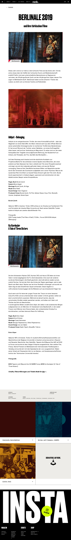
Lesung (22, 534)
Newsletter (13, 534)
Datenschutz (13, 531)
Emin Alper (33, 398)
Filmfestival (38, 398)
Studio (14, 1)
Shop (65, 1)
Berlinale (28, 398)
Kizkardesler (44, 398)
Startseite (3, 531)
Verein (9, 1)
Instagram (13, 535)
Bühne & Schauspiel (12, 398)
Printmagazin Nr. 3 (35, 531)
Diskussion (23, 535)
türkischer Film (51, 398)
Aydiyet (24, 398)
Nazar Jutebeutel (34, 534)
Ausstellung (23, 531)
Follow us (46, 511)
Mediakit (3, 534)
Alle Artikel (21, 1)
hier (43, 371)
